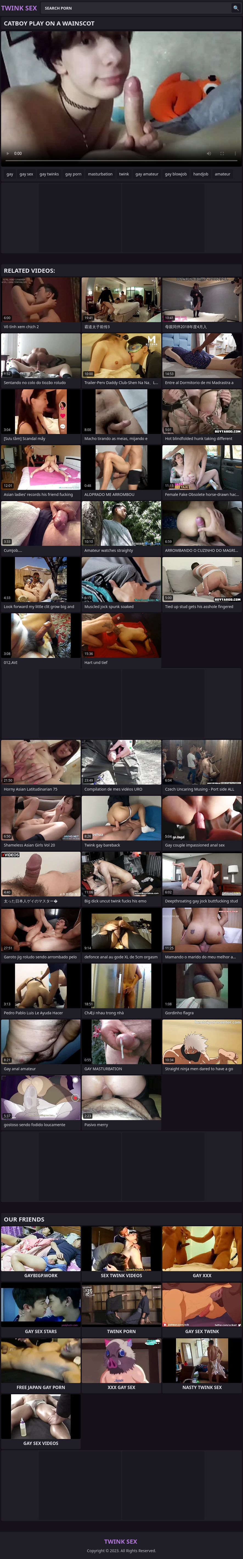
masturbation (100, 174)
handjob (200, 174)
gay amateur (146, 174)
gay (10, 174)
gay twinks (49, 174)
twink (124, 174)
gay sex (26, 174)
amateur (222, 174)
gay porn (73, 174)
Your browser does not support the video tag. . (121, 99)
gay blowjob (176, 174)
